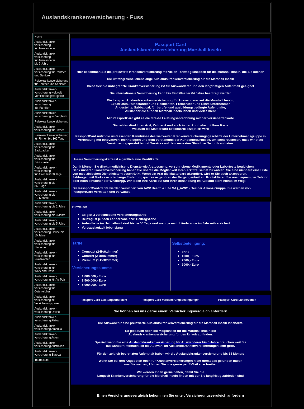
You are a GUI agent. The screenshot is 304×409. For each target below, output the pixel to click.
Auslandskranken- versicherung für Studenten (45, 244)
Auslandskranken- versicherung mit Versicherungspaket (46, 300)
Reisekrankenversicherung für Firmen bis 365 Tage (51, 137)
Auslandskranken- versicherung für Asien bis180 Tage (50, 171)
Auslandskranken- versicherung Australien (49, 344)
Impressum (41, 360)
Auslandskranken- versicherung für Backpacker (45, 147)
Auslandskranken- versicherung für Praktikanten (45, 256)
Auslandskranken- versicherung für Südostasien (45, 159)
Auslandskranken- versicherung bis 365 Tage (50, 183)
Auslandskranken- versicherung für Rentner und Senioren (50, 72)
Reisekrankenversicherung (51, 121)
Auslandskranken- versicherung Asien (46, 336)
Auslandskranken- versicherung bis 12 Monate (49, 195)
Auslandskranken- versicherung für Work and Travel (48, 268)
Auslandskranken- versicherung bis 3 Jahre (50, 213)
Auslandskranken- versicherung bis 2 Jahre (50, 205)
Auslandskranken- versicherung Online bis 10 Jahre (49, 232)
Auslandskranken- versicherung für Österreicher (45, 288)
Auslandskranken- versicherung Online (47, 310)
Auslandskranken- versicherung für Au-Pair (49, 278)
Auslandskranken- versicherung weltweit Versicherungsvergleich (49, 93)
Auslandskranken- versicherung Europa (47, 353)
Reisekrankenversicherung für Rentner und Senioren (51, 82)
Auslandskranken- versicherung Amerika (48, 327)
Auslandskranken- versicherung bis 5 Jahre (50, 222)
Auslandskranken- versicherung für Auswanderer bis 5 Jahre (50, 58)
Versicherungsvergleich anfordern (198, 311)
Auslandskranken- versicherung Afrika (46, 318)
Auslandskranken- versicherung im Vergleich (50, 114)
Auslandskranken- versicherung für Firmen (49, 128)
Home (38, 36)
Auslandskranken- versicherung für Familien (50, 104)
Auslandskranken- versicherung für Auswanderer (50, 45)
